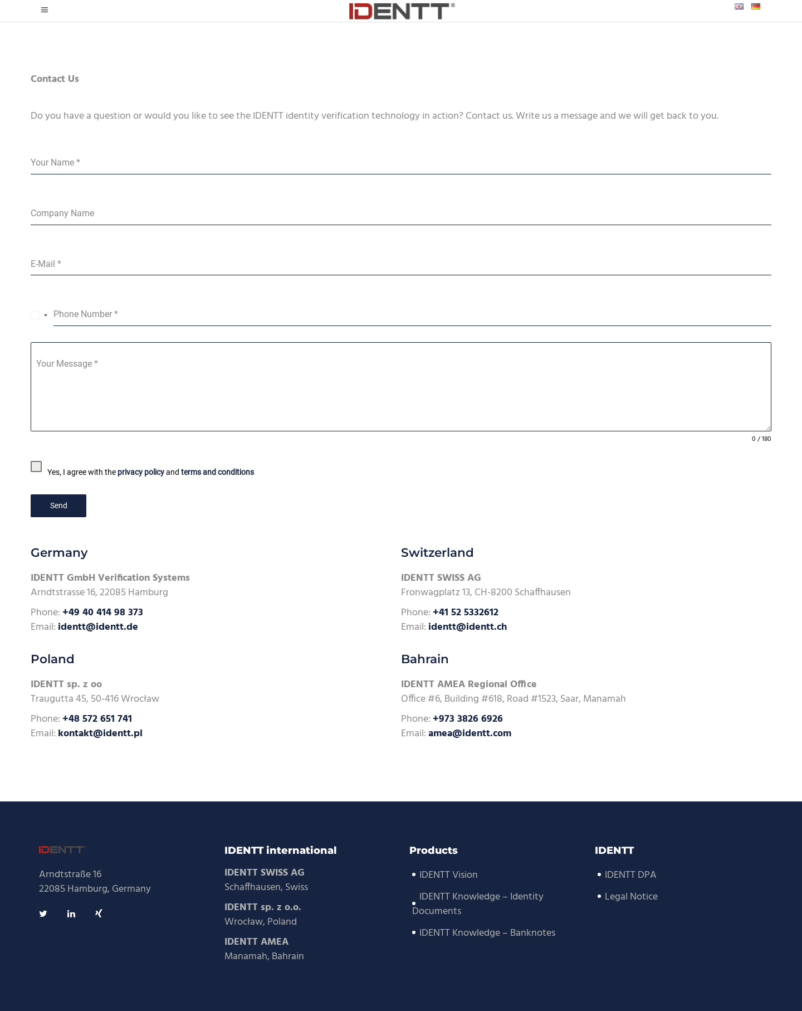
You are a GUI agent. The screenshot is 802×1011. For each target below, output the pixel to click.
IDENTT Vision (448, 875)
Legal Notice (631, 897)
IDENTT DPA (631, 875)
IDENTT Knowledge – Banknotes (487, 933)
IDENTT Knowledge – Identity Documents (478, 904)
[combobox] (39, 314)
